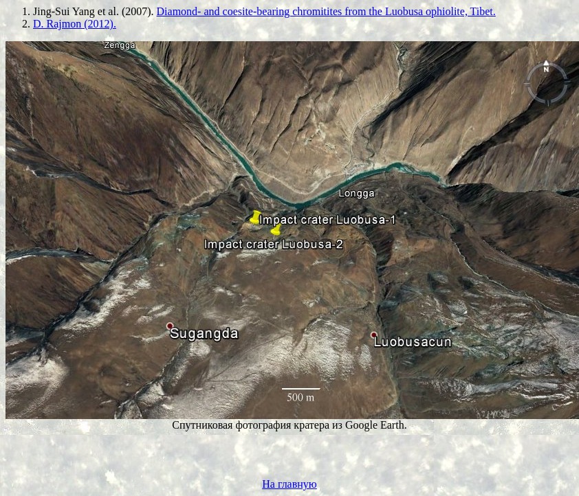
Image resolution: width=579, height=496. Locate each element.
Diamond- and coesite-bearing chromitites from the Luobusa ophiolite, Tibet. (326, 11)
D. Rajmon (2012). (74, 24)
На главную (289, 484)
